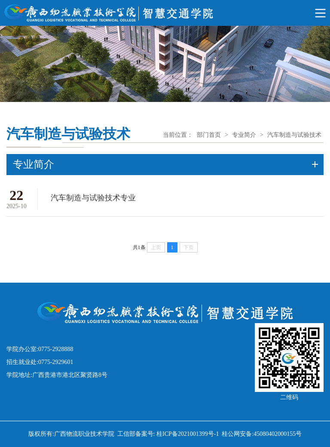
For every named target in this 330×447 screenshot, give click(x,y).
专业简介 (244, 135)
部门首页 (209, 135)
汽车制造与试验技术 (294, 135)
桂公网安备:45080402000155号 (262, 434)
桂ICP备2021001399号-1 (187, 434)
